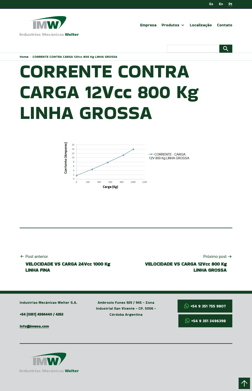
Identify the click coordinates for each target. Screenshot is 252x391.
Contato (224, 25)
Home (24, 56)
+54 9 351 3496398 (208, 321)
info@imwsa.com (34, 326)
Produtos (170, 25)
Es (211, 3)
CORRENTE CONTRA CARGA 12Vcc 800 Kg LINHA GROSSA (74, 56)
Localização (201, 25)
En (221, 3)
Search (225, 49)
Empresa (148, 25)
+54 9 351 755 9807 (208, 306)
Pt (230, 3)
